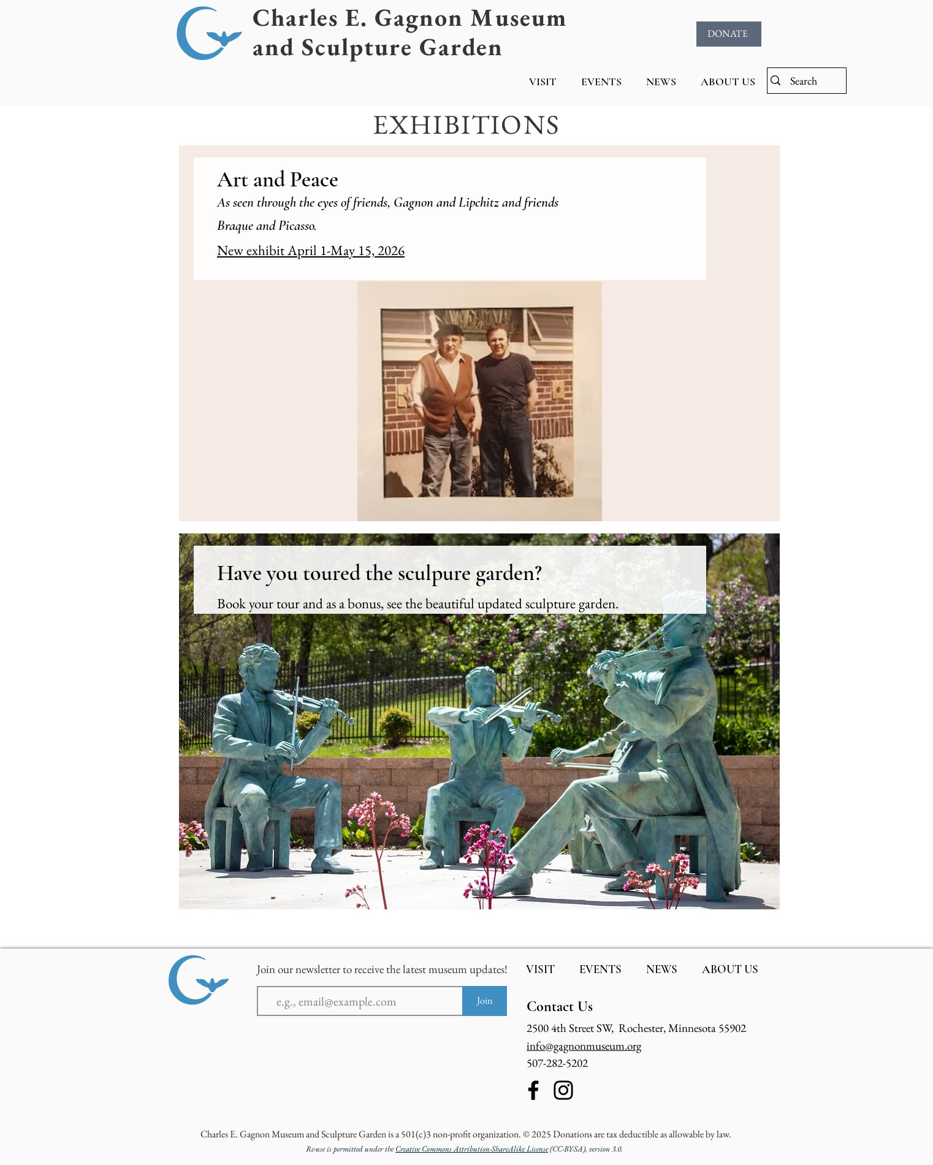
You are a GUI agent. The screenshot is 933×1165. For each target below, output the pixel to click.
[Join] (484, 1001)
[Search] (805, 80)
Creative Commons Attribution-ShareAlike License (471, 1149)
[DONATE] (728, 34)
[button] (543, 81)
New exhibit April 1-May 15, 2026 (311, 250)
